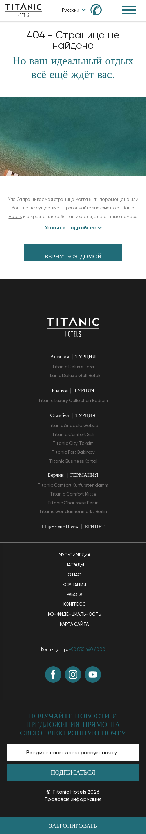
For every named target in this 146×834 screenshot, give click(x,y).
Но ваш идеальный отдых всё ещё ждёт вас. (73, 68)
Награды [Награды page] (74, 564)
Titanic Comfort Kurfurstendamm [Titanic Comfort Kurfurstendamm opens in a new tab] (73, 485)
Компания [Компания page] (74, 584)
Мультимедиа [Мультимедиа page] (74, 554)
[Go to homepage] (23, 9)
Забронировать (73, 826)
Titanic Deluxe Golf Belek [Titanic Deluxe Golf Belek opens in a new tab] (73, 375)
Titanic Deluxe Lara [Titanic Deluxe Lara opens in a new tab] (73, 366)
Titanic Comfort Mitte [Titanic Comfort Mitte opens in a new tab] (73, 494)
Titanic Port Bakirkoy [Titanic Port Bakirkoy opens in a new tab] (73, 452)
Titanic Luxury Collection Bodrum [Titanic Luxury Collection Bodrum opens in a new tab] (73, 400)
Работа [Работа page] (74, 594)
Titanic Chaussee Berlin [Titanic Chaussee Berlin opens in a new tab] (73, 502)
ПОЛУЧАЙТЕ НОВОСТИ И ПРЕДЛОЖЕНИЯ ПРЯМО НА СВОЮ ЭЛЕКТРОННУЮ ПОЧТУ (73, 725)
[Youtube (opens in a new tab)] (93, 674)
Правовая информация (73, 799)
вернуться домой (72, 257)
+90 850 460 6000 (87, 649)
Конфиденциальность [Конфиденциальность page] (74, 614)
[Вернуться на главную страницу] (73, 326)
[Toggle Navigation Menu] (129, 10)
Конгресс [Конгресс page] (74, 604)
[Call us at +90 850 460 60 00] (100, 9)
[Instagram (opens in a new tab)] (73, 674)
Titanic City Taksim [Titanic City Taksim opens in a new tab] (73, 443)
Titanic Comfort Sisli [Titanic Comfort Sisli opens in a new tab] (73, 434)
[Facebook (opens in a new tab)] (53, 674)
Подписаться (73, 773)
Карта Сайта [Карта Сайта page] (74, 624)
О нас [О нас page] (74, 574)
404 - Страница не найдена (73, 40)
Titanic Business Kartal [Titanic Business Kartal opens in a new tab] (73, 461)
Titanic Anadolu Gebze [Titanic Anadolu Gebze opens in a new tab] (73, 425)
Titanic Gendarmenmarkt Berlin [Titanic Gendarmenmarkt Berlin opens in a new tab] (73, 511)
